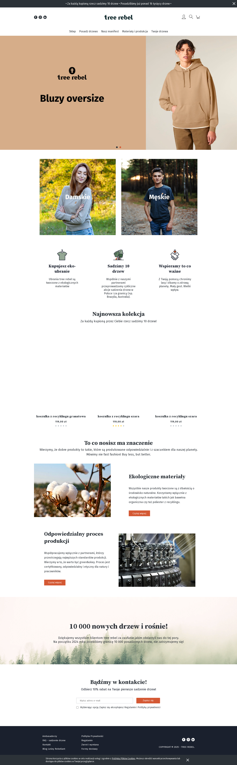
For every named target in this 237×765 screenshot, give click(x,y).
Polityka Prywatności (92, 736)
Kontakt (46, 744)
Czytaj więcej (139, 513)
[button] (117, 147)
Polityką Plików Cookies (123, 758)
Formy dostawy (89, 748)
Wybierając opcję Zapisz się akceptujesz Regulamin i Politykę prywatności (120, 707)
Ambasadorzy (49, 736)
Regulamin (87, 740)
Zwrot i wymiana (90, 744)
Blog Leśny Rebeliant (53, 748)
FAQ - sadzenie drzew (53, 740)
